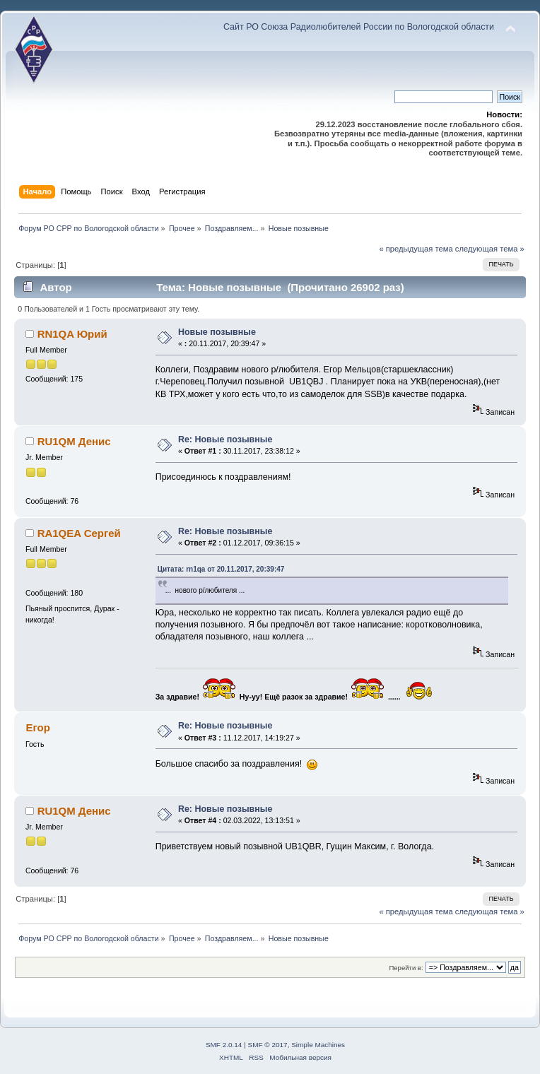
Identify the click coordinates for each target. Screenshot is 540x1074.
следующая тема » (489, 248)
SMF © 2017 (268, 1045)
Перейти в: (406, 968)
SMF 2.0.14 (224, 1045)
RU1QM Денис (74, 441)
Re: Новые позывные (225, 439)
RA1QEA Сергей (79, 533)
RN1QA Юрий (72, 334)
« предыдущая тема (415, 248)
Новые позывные (217, 332)
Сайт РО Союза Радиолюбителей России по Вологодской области (358, 27)
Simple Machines (318, 1045)
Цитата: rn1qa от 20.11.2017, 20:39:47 (221, 569)
